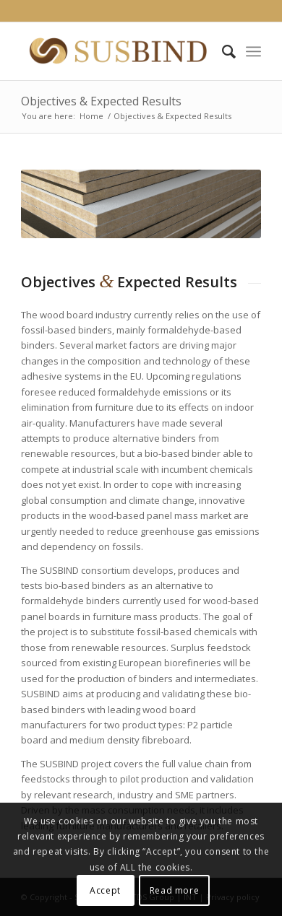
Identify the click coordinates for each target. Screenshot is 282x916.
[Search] (222, 51)
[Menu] (253, 51)
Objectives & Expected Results (101, 101)
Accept (105, 890)
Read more (174, 890)
